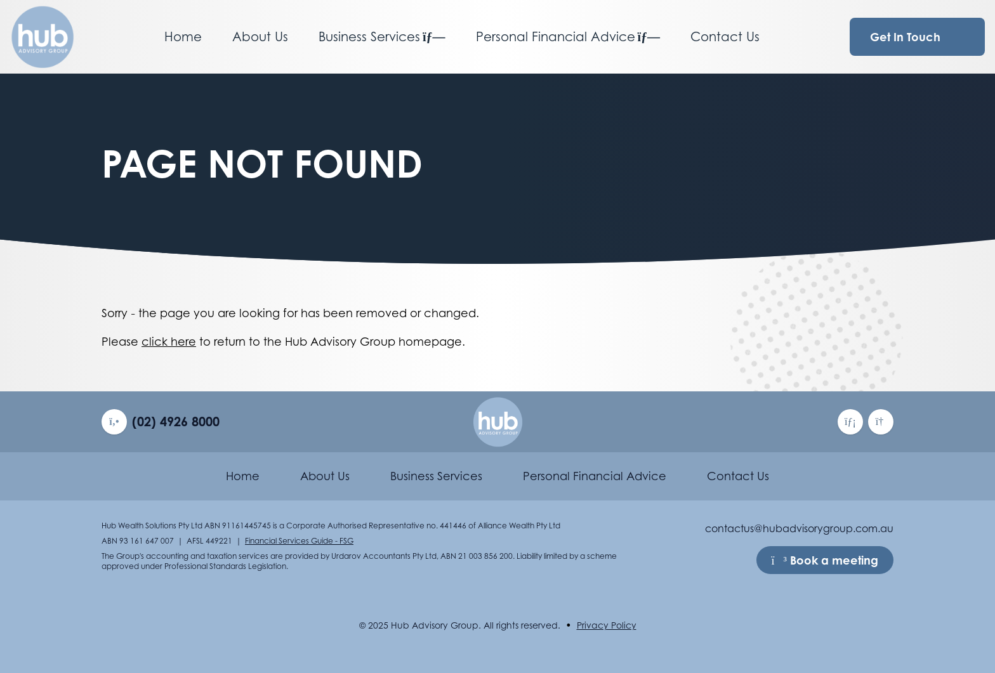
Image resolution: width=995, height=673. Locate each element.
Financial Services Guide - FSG (299, 541)
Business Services (382, 36)
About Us (260, 36)
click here (169, 341)
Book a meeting (825, 560)
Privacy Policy (606, 625)
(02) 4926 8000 (176, 421)
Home (183, 36)
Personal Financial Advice (568, 36)
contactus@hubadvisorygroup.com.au (799, 528)
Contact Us (725, 36)
